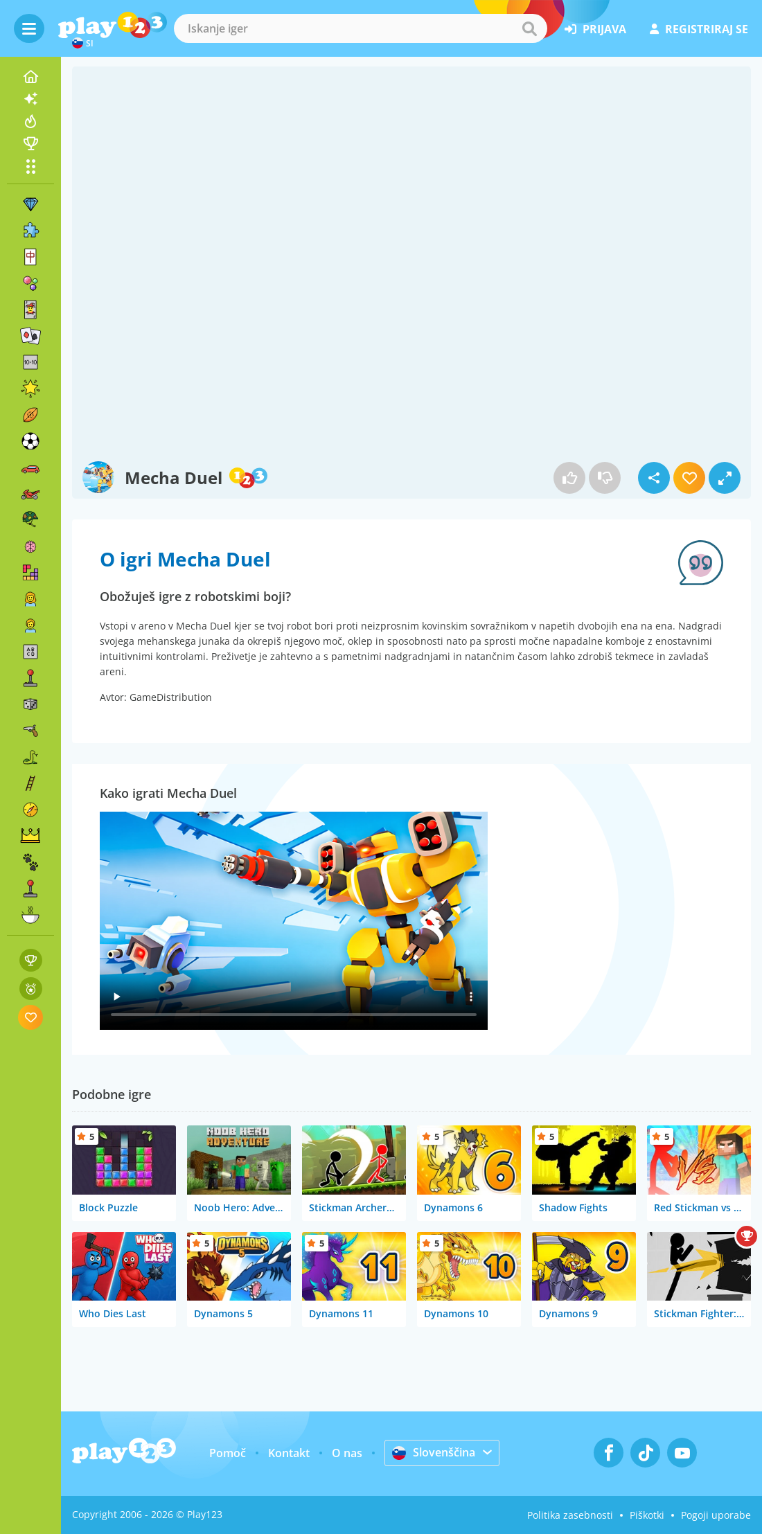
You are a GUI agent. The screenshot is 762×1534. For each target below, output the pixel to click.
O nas (347, 1453)
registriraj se (699, 29)
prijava (595, 29)
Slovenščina (433, 1452)
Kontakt (289, 1453)
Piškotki (647, 1515)
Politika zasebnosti (570, 1515)
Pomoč (227, 1453)
